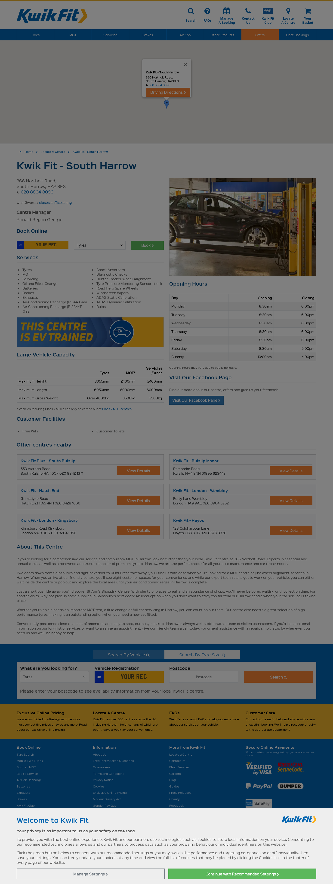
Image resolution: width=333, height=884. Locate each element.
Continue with (242, 874)
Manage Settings (90, 874)
